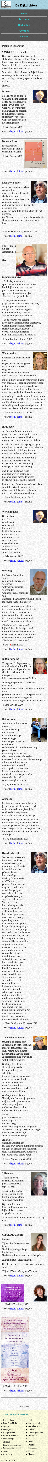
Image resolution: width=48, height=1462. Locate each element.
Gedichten (24, 25)
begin (13, 131)
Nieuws (24, 36)
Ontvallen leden (34, 1426)
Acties (5, 1451)
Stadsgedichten (9, 1432)
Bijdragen (7, 1429)
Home (24, 13)
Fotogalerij (7, 1454)
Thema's (6, 1442)
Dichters (24, 19)
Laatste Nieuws (9, 1420)
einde (21, 131)
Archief (31, 1429)
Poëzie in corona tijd (11, 1435)
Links (30, 1420)
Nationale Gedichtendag (12, 1448)
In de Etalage (8, 1439)
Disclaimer (32, 1435)
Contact (24, 30)
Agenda (6, 1426)
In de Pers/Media (10, 1423)
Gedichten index (34, 1423)
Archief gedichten (35, 1432)
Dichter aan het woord (12, 1445)
